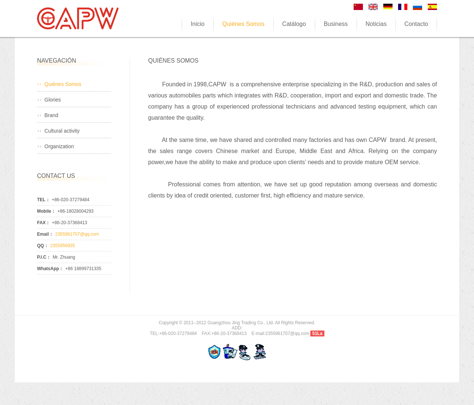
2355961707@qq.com (77, 234)
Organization (59, 146)
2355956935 (62, 245)
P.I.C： (44, 257)
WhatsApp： (50, 268)
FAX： (43, 222)
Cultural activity (62, 131)
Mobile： (46, 211)
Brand (51, 115)
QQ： (43, 245)
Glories (52, 100)
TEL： (43, 199)
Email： (45, 234)
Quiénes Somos (62, 84)
